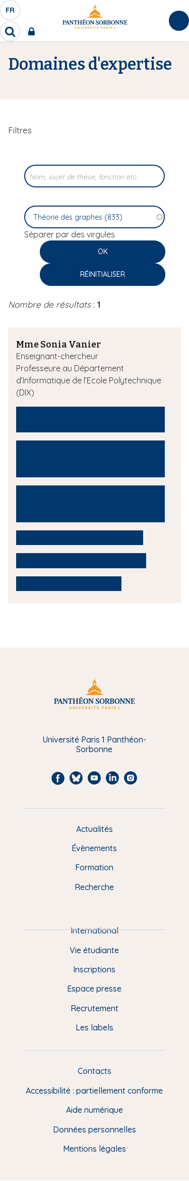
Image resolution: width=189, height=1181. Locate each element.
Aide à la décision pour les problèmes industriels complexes (90, 458)
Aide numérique (94, 1109)
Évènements (94, 848)
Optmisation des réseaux (79, 537)
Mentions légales (94, 1148)
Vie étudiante (94, 950)
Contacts (94, 1070)
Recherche (94, 887)
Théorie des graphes (68, 583)
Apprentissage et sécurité (81, 560)
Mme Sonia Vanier (58, 344)
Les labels (94, 1027)
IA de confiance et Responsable (90, 419)
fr (11, 12)
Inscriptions (94, 969)
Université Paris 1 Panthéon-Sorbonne (94, 744)
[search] (10, 31)
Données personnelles (94, 1129)
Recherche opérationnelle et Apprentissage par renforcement (90, 503)
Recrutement (94, 1008)
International (94, 930)
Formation (94, 867)
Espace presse (94, 988)
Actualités (94, 828)
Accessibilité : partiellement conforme (94, 1090)
